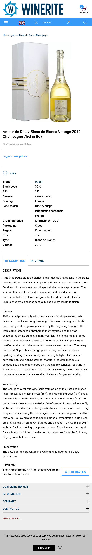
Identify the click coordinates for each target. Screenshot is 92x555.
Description (15, 261)
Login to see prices (15, 156)
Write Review (75, 471)
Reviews (37, 261)
